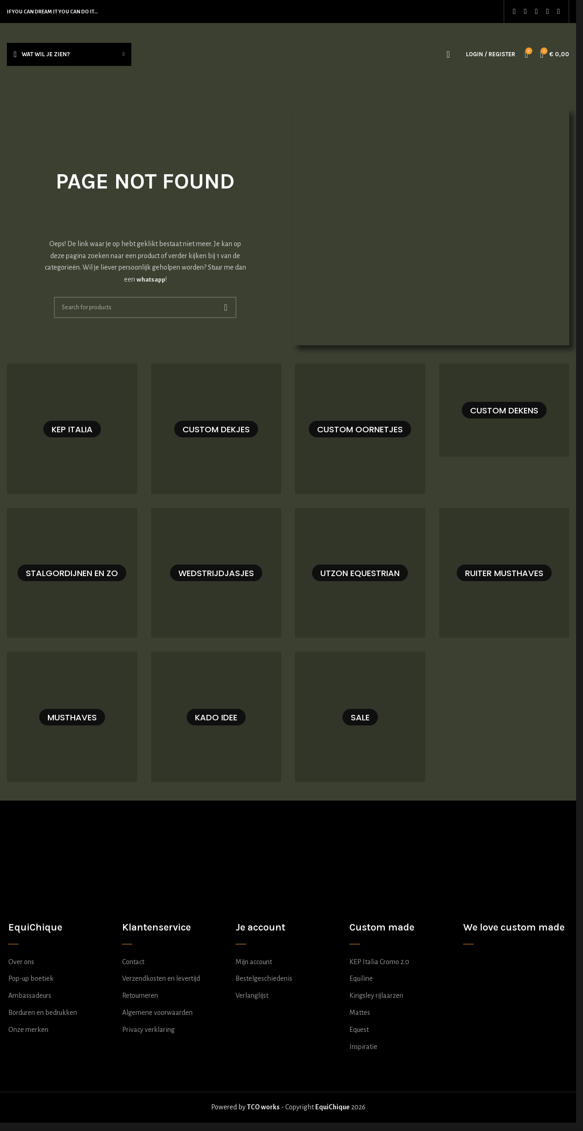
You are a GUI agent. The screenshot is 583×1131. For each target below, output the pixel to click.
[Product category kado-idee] (216, 717)
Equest (359, 1029)
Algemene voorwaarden (157, 1012)
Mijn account (254, 962)
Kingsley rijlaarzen (376, 995)
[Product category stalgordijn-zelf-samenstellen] (72, 573)
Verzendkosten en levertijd (161, 978)
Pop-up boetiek (30, 978)
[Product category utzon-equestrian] (360, 573)
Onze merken (28, 1029)
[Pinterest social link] (536, 11)
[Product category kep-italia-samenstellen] (72, 429)
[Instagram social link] (525, 11)
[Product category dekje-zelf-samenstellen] (216, 429)
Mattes (359, 1012)
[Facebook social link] (514, 11)
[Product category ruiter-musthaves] (504, 573)
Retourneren (140, 995)
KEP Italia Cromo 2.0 (379, 962)
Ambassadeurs (29, 995)
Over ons (21, 962)
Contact (133, 962)
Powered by (245, 1107)
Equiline (361, 978)
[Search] (448, 54)
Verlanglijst (252, 995)
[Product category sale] (360, 717)
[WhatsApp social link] (547, 11)
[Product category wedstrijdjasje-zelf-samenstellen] (216, 573)
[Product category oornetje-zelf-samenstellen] (360, 429)
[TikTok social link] (558, 11)
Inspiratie (363, 1046)
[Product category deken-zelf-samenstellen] (504, 410)
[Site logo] (288, 53)
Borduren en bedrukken (42, 1012)
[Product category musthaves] (72, 717)
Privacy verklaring (148, 1029)
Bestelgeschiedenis (264, 978)
